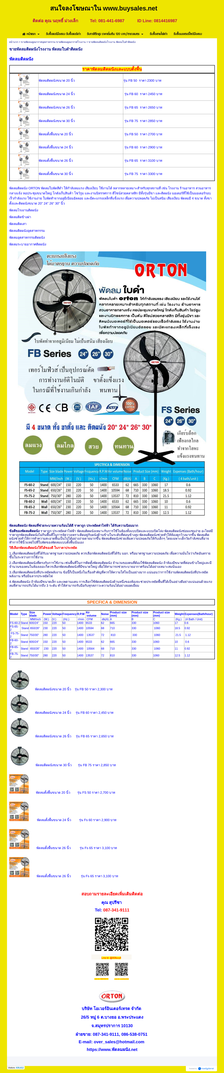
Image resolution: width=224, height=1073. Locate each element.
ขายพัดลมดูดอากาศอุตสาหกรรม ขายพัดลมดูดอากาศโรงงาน (53, 42)
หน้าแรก (13, 42)
